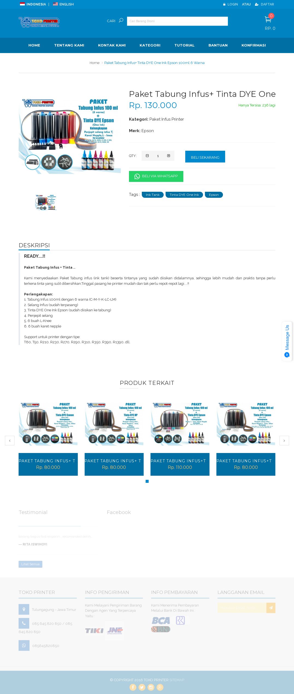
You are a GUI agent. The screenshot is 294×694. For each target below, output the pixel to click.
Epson (214, 195)
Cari (111, 21)
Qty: (133, 156)
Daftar (264, 4)
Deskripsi (34, 245)
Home (34, 45)
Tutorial (184, 45)
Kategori (150, 45)
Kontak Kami (112, 45)
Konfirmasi (254, 45)
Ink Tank (153, 195)
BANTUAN (218, 45)
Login (230, 4)
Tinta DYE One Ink (184, 195)
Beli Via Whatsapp (156, 176)
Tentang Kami (69, 45)
